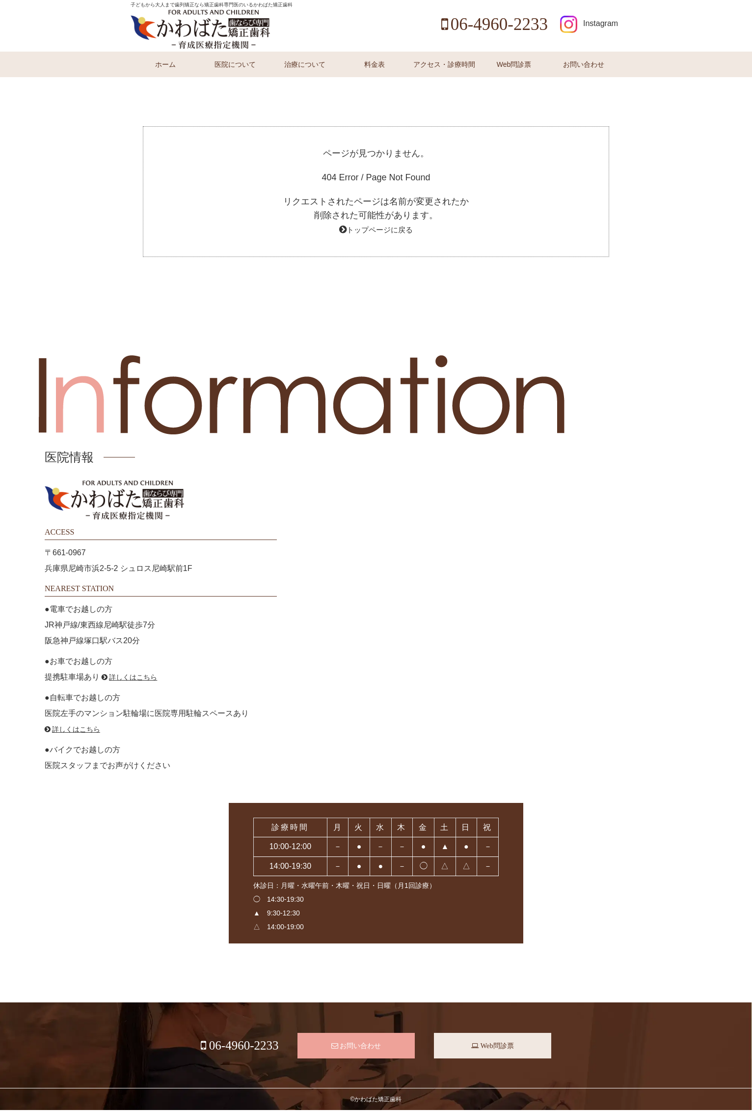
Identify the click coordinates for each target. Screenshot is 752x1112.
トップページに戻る (380, 229)
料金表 (374, 64)
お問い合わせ (583, 64)
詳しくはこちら (133, 677)
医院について (235, 64)
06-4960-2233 (494, 24)
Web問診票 (514, 64)
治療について (304, 64)
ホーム (165, 64)
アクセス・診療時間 (444, 64)
